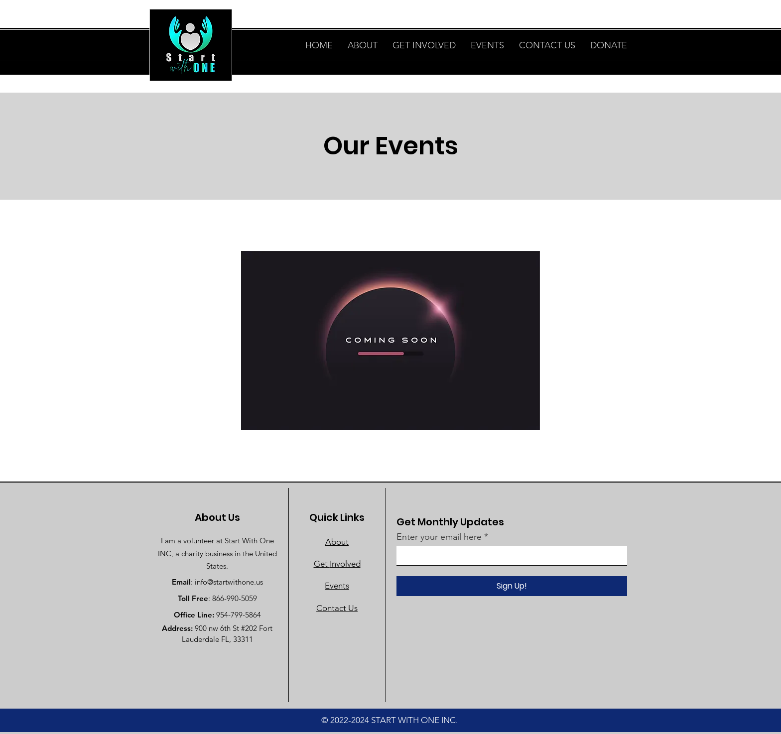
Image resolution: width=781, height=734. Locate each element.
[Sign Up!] (511, 586)
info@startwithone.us (229, 582)
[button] (609, 45)
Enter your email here (439, 536)
